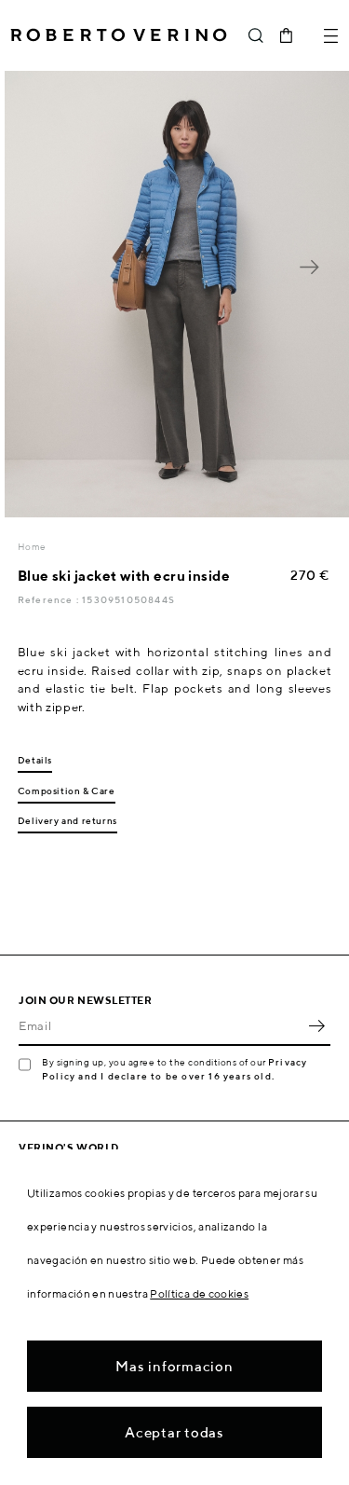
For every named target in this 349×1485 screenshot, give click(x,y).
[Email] (160, 1025)
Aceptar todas (174, 1432)
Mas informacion (174, 1366)
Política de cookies (199, 1293)
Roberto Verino (118, 35)
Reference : (50, 599)
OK (316, 1025)
